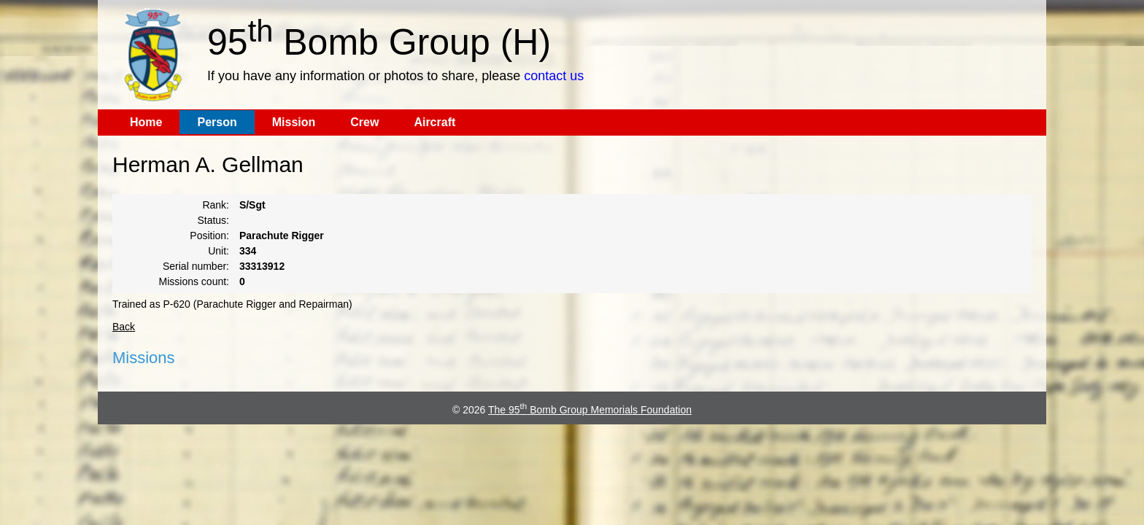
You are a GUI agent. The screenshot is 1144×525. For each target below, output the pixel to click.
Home (146, 122)
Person (216, 122)
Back (123, 326)
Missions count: (194, 281)
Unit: (218, 251)
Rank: (215, 205)
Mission (294, 122)
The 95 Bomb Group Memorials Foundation (590, 410)
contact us (554, 76)
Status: (213, 220)
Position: (209, 235)
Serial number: (196, 266)
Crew (364, 122)
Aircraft (434, 122)
